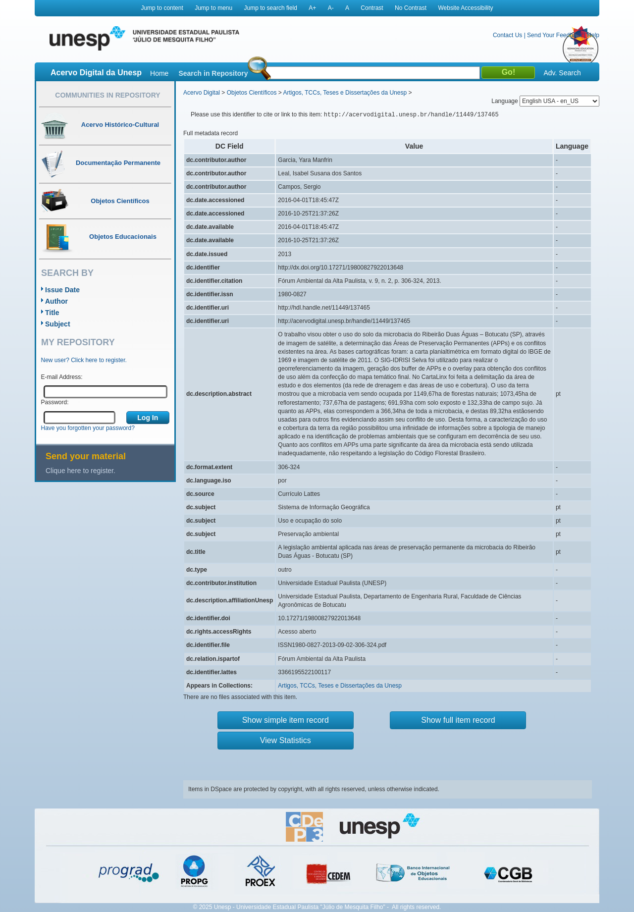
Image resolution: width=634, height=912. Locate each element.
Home (159, 73)
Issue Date (62, 290)
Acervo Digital (201, 92)
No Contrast (410, 7)
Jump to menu (213, 7)
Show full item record (458, 720)
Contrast (372, 7)
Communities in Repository (107, 95)
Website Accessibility (465, 7)
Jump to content (162, 7)
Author (56, 301)
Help (593, 35)
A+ (312, 7)
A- (331, 7)
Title (52, 313)
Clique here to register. (80, 471)
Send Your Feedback (554, 35)
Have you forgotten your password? (88, 428)
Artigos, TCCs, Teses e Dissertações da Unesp (345, 92)
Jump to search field (270, 7)
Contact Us (507, 35)
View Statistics (285, 740)
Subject (57, 324)
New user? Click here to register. (84, 360)
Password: (55, 402)
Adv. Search (562, 73)
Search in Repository (213, 73)
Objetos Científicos (252, 92)
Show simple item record (285, 720)
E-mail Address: (62, 377)
